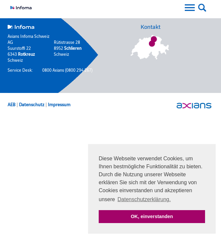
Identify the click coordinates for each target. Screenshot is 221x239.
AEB (11, 104)
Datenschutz (31, 104)
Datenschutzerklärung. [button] (144, 199)
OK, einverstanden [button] (152, 216)
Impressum (59, 104)
